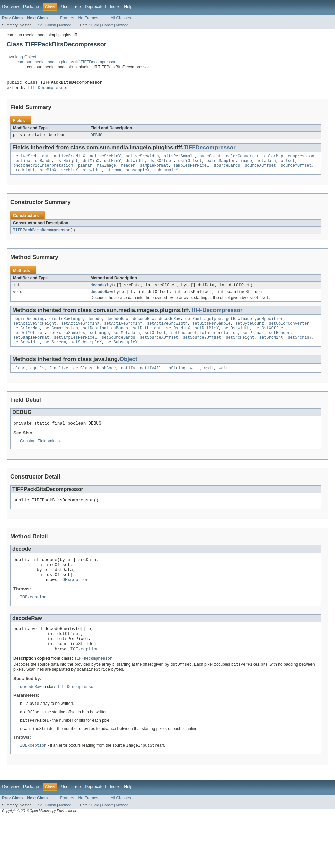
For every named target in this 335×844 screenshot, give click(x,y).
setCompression (61, 336)
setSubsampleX (86, 352)
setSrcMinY (300, 347)
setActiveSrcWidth (167, 331)
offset (288, 164)
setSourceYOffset (202, 347)
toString (175, 379)
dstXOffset (161, 164)
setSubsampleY (121, 352)
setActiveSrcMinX (80, 331)
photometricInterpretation (43, 169)
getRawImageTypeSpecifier (254, 326)
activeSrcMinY (105, 159)
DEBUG (97, 137)
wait (194, 379)
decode (98, 290)
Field (38, 25)
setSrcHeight (240, 347)
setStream (55, 352)
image (246, 164)
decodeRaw (101, 298)
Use (64, 6)
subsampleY (166, 175)
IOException (74, 598)
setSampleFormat (31, 347)
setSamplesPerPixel (75, 347)
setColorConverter (289, 331)
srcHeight (24, 175)
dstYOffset (190, 164)
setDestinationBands (105, 336)
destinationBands (32, 164)
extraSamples (221, 164)
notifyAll (150, 379)
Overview (10, 6)
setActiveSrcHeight (34, 331)
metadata (266, 164)
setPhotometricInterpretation (204, 342)
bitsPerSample (179, 159)
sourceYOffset (296, 169)
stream (113, 175)
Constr (50, 25)
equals (37, 379)
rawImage (106, 169)
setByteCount (249, 331)
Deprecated (95, 6)
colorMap (273, 159)
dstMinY (112, 164)
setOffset (155, 342)
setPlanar (253, 342)
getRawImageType (203, 326)
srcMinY (69, 175)
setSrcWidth (26, 352)
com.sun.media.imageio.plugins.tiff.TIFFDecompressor (66, 62)
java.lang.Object (21, 57)
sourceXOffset (260, 169)
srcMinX (48, 175)
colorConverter (242, 159)
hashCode (106, 379)
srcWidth (92, 175)
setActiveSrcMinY (123, 331)
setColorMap (26, 336)
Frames (67, 18)
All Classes (121, 18)
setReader (279, 342)
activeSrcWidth (142, 159)
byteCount (210, 159)
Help (128, 6)
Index (115, 6)
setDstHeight (147, 336)
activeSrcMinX (69, 159)
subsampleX (137, 175)
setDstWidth (236, 336)
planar (85, 169)
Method (65, 25)
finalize (58, 379)
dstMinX (91, 164)
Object (128, 370)
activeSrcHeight (31, 159)
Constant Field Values (40, 453)
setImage (99, 342)
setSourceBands (118, 347)
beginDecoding (28, 326)
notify (128, 379)
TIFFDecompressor (48, 89)
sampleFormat (154, 169)
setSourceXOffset (159, 347)
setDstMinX (178, 336)
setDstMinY (207, 336)
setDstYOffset (28, 342)
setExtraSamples (67, 342)
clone (19, 379)
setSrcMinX (271, 347)
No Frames (88, 18)
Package (31, 6)
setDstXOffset (269, 336)
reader (128, 169)
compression (301, 159)
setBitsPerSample (211, 331)
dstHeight (67, 164)
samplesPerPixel (191, 169)
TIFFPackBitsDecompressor (41, 235)
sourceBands (227, 169)
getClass (82, 379)
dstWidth (135, 164)
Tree (77, 6)
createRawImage (66, 326)
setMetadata (127, 342)
